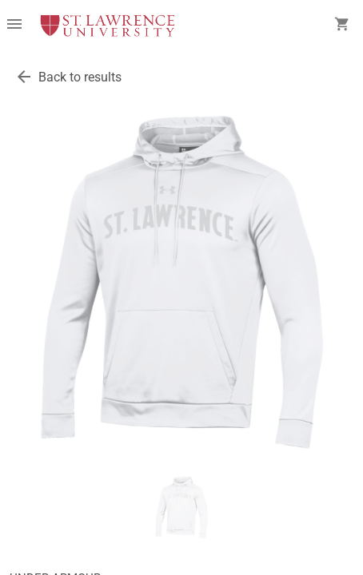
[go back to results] (24, 76)
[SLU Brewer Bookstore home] (107, 26)
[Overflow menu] (14, 25)
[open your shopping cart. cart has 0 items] (342, 25)
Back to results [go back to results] (80, 77)
